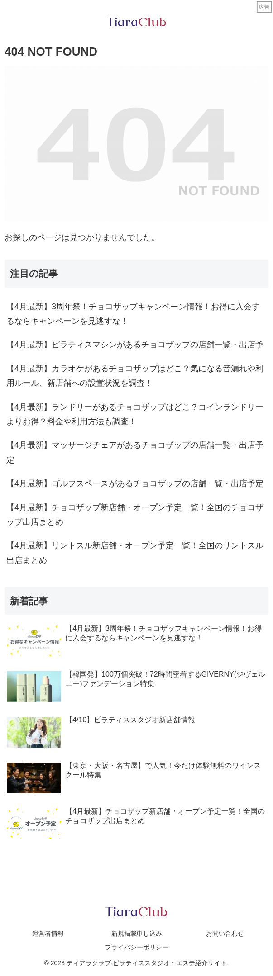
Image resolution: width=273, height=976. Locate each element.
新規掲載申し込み (136, 933)
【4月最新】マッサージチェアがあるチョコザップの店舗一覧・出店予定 (134, 452)
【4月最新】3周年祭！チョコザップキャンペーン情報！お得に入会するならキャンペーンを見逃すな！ (133, 314)
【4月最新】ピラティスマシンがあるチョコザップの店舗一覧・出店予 (134, 344)
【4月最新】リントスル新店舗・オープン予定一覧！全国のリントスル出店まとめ (134, 552)
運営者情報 (48, 933)
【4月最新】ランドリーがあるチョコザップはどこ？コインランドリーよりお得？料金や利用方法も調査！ (134, 414)
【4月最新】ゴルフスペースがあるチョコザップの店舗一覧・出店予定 (134, 483)
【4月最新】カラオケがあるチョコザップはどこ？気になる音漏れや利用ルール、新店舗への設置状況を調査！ (134, 376)
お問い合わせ (225, 933)
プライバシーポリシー (136, 947)
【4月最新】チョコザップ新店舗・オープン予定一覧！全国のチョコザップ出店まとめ (134, 514)
